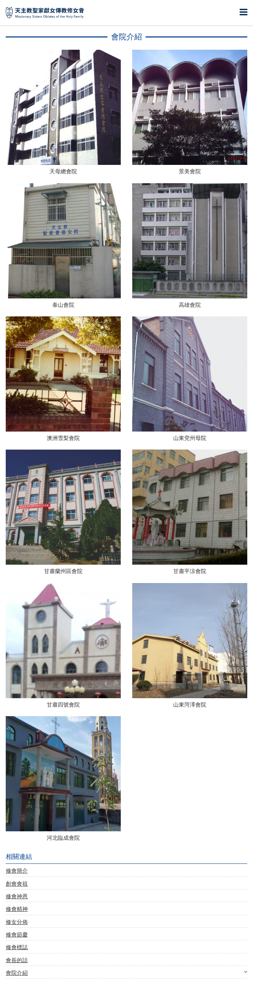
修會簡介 (17, 871)
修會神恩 (17, 896)
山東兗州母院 (189, 438)
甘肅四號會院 (63, 705)
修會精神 (17, 909)
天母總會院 (63, 171)
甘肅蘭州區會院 (63, 571)
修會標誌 (17, 947)
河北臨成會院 (63, 838)
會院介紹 (126, 973)
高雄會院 (190, 305)
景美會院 (190, 171)
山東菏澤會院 (189, 705)
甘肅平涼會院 (189, 571)
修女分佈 (17, 922)
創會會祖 (17, 884)
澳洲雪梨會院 (63, 438)
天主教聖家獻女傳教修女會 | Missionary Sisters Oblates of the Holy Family (45, 12)
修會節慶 (17, 934)
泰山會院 (63, 305)
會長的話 (17, 960)
